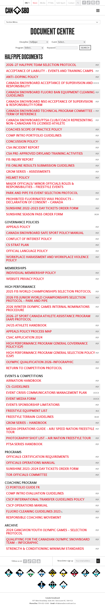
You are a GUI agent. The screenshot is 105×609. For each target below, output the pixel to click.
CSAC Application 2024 (24, 337)
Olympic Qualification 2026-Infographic (40, 362)
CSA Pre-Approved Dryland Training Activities (44, 153)
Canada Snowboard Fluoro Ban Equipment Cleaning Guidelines (50, 94)
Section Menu (12, 22)
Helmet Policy (17, 178)
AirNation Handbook (23, 381)
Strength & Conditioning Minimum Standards (45, 549)
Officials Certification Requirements (37, 457)
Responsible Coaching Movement (33, 517)
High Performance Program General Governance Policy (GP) (47, 345)
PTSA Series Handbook (24, 444)
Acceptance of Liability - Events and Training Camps (49, 71)
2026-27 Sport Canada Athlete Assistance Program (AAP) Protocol (48, 317)
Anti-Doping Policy (22, 77)
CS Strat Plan (17, 245)
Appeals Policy (18, 227)
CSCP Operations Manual (27, 505)
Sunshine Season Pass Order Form (34, 214)
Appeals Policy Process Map (29, 331)
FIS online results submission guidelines (40, 165)
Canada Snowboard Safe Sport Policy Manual (45, 233)
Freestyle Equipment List (26, 411)
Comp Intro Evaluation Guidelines (35, 493)
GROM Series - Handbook (26, 423)
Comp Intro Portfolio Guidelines (34, 135)
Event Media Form (21, 399)
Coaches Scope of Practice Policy (34, 129)
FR (29, 3)
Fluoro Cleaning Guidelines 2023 (33, 511)
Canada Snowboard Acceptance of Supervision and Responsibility (49, 84)
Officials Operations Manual (30, 463)
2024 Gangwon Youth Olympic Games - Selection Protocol (46, 531)
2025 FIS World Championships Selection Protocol (48, 291)
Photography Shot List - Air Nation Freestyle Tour (48, 438)
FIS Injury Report (20, 159)
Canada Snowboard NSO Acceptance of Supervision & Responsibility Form (49, 103)
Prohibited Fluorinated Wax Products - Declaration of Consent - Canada (40, 200)
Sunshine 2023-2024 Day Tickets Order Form (42, 469)
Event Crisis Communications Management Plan (46, 393)
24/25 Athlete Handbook (26, 325)
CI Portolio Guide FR (23, 487)
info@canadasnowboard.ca (65, 603)
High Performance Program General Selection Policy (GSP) (50, 354)
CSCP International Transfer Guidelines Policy (45, 499)
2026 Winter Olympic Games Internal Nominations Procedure (48, 308)
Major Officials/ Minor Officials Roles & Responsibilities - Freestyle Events (40, 185)
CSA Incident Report (22, 147)
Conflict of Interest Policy (29, 239)
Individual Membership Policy (31, 273)
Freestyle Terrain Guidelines (30, 417)
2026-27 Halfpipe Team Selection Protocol (41, 65)
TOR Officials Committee (26, 475)
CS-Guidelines (17, 387)
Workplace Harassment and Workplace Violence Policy (47, 258)
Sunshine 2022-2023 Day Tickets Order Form (42, 208)
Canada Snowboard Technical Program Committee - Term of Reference (50, 112)
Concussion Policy (22, 141)
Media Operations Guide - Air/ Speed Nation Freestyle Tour (50, 430)
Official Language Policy (27, 251)
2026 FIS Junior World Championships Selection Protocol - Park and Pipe (46, 299)
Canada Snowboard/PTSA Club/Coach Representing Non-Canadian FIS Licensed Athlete (49, 121)
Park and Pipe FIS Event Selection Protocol (42, 193)
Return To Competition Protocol (34, 368)
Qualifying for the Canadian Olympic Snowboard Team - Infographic (48, 541)
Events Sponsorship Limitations (33, 405)
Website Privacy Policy (25, 279)
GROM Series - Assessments (28, 171)
